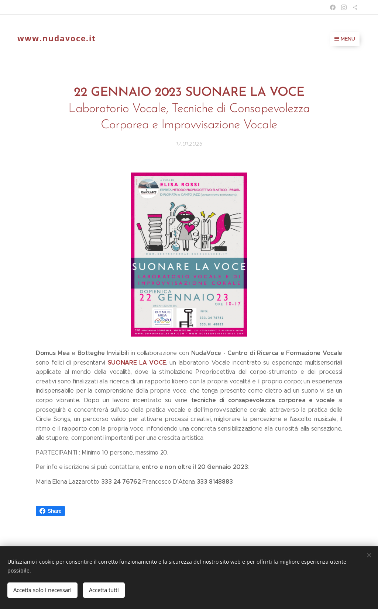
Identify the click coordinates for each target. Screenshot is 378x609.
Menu (344, 38)
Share (50, 511)
